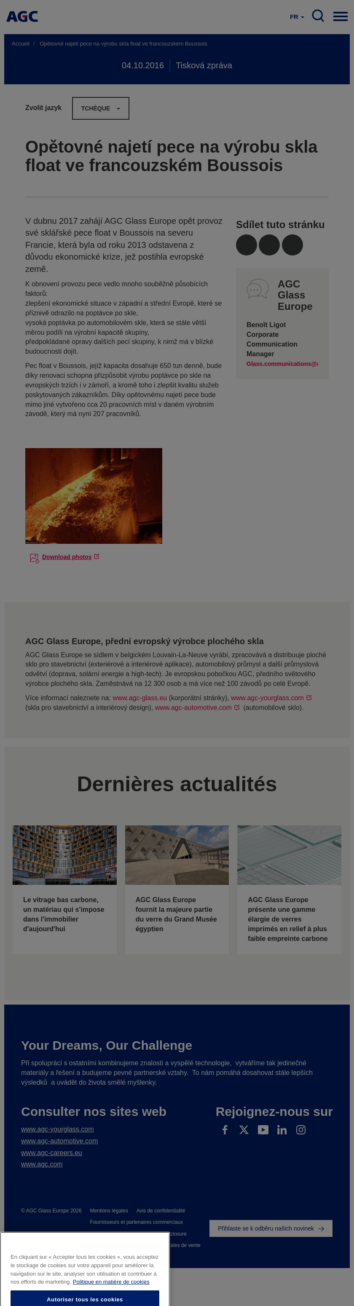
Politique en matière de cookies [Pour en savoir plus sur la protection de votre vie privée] (111, 1293)
